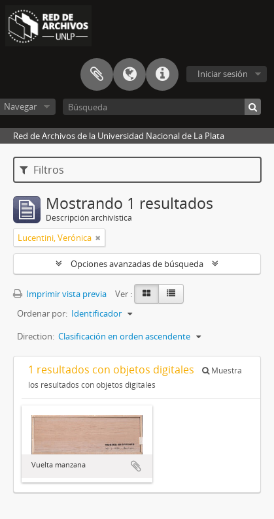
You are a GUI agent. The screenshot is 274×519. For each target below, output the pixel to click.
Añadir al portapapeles (136, 466)
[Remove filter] (98, 237)
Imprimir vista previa (60, 294)
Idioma (129, 74)
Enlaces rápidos (162, 74)
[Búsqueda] (162, 107)
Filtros (42, 170)
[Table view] (171, 294)
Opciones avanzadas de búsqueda (137, 264)
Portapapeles (96, 74)
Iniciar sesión (222, 74)
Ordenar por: (42, 313)
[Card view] (146, 294)
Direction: (35, 336)
